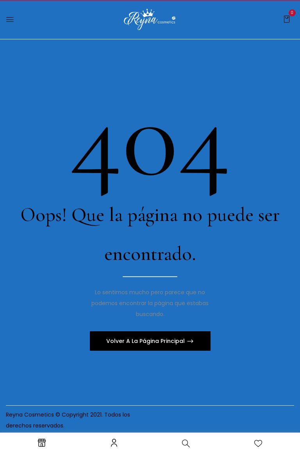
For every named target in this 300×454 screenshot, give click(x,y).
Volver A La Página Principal (146, 341)
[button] (286, 19)
